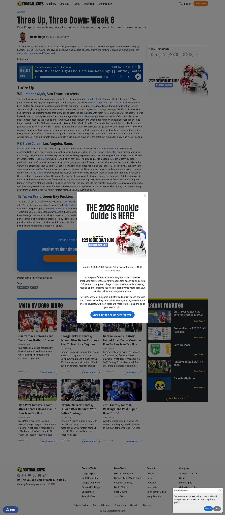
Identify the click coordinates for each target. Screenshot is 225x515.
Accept (208, 508)
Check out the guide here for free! (112, 315)
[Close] (220, 490)
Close (217, 508)
